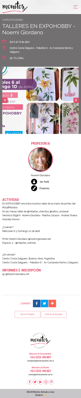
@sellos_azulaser (59, 211)
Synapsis (39, 395)
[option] (40, 100)
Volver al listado (54, 314)
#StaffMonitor (10, 207)
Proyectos (44, 188)
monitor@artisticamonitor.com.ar (41, 375)
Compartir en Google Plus (52, 303)
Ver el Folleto (27, 314)
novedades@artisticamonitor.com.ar (40, 361)
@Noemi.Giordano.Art (17, 274)
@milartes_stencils (37, 211)
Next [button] (76, 100)
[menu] (76, 7)
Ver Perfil (44, 181)
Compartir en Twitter (44, 303)
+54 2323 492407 (40, 357)
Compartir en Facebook (36, 303)
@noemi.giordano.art (39, 239)
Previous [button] (5, 100)
